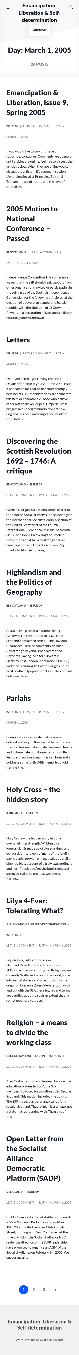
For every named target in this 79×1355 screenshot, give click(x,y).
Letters (18, 339)
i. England (14, 1191)
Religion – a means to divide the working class (36, 1032)
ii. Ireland (14, 813)
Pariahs (18, 698)
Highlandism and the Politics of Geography (33, 582)
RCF (59, 126)
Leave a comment (37, 127)
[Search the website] (71, 7)
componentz (53, 1340)
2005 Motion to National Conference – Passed (32, 223)
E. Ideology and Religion (25, 1056)
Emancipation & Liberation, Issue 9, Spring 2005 (37, 102)
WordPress (23, 1340)
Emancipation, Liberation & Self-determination (40, 12)
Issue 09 (12, 126)
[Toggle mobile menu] (8, 7)
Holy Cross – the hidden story (33, 794)
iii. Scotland (16, 252)
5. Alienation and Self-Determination (36, 924)
